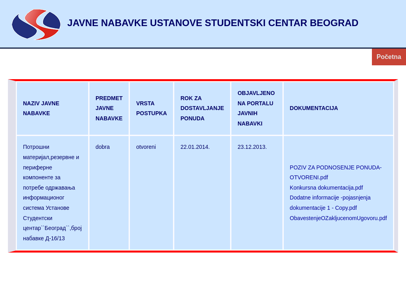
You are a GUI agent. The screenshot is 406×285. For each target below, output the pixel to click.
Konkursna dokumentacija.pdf (326, 187)
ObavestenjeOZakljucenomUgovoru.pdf (338, 218)
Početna (389, 56)
